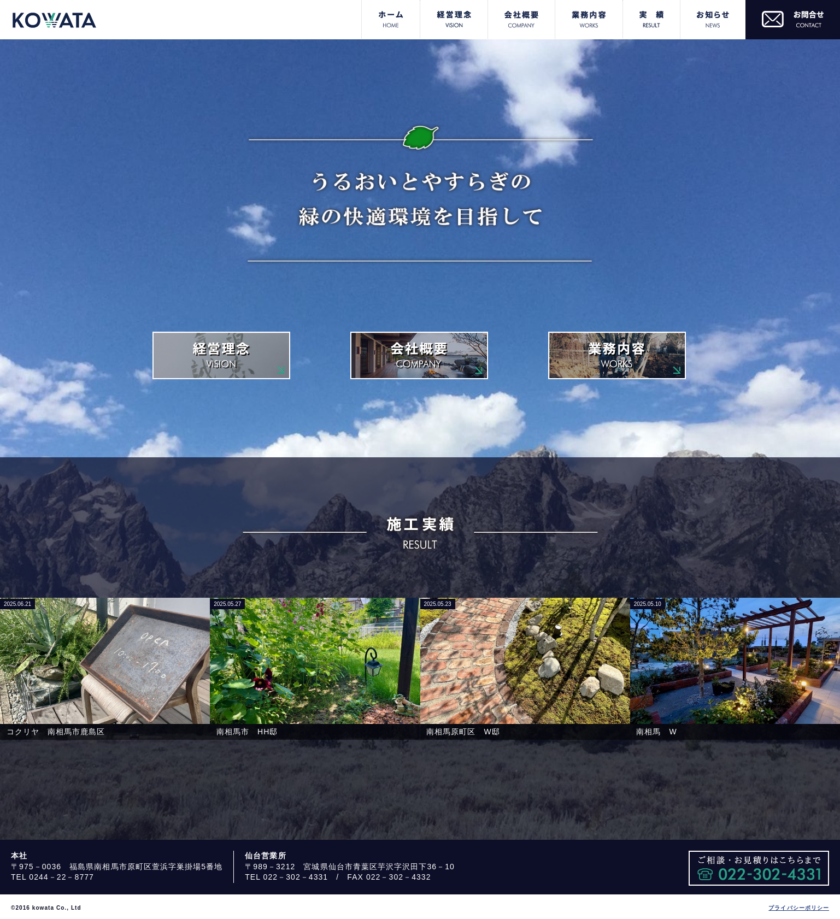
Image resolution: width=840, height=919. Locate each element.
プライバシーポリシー (798, 908)
